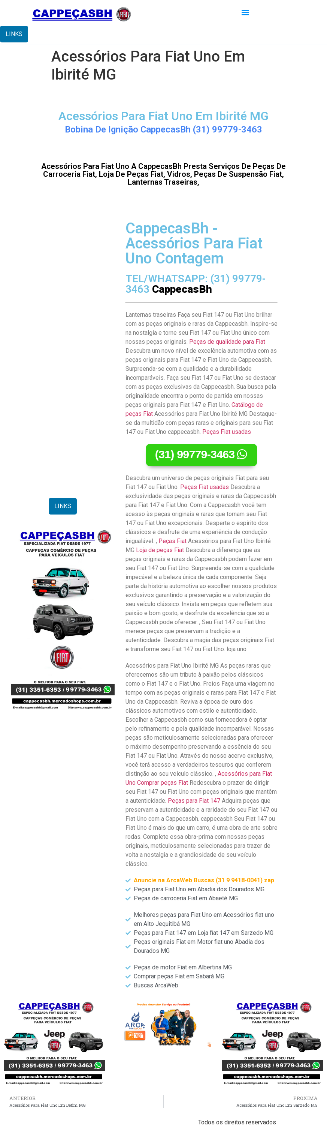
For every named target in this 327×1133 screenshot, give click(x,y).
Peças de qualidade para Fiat (227, 341)
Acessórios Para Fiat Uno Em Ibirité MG (163, 116)
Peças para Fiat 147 (194, 800)
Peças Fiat (172, 541)
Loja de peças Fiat (160, 550)
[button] (245, 12)
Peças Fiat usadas (226, 431)
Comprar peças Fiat (162, 782)
